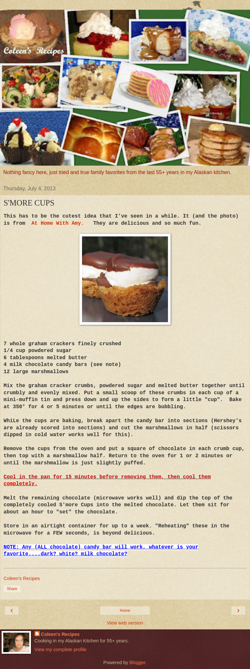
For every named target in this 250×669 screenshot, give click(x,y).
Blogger (138, 662)
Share (12, 589)
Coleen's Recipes (60, 634)
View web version (125, 622)
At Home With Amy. (58, 223)
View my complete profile (61, 649)
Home (125, 610)
